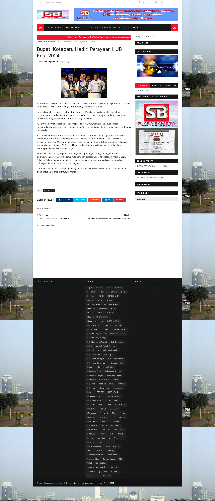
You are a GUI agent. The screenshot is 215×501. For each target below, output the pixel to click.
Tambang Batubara (95, 455)
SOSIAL (90, 450)
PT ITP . (110, 442)
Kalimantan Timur (114, 375)
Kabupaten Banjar (115, 358)
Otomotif (115, 421)
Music (122, 413)
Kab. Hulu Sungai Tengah (97, 342)
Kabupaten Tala (117, 363)
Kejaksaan (117, 388)
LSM (116, 409)
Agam (89, 288)
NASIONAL (103, 417)
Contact (59, 2)
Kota (101, 396)
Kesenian (91, 396)
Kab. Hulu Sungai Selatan (115, 333)
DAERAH (90, 300)
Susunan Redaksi (54, 28)
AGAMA (99, 288)
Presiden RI (118, 438)
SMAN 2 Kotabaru (112, 446)
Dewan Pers (93, 28)
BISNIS (101, 296)
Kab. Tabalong (93, 350)
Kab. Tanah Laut (93, 354)
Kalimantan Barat (94, 371)
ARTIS (109, 288)
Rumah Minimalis (94, 446)
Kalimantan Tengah (95, 375)
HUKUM (110, 313)
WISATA (90, 475)
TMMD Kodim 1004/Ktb (96, 463)
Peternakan (92, 434)
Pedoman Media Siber (74, 28)
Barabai (114, 292)
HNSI (113, 308)
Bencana (90, 296)
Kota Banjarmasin (112, 400)
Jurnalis (105, 329)
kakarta (90, 367)
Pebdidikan (115, 425)
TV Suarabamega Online (97, 471)
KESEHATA (100, 392)
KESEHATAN (113, 392)
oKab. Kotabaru (118, 417)
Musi (114, 413)
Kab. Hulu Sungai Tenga (96, 338)
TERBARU (142, 85)
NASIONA (91, 417)
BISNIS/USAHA (113, 296)
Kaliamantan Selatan (106, 367)
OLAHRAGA (92, 421)
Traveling (113, 467)
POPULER (156, 85)
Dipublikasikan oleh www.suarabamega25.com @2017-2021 (90, 483)
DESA (100, 300)
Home (39, 2)
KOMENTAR (171, 85)
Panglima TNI (92, 425)
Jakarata (108, 325)
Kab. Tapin (108, 354)
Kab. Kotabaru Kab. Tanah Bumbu (101, 346)
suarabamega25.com (55, 483)
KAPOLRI (121, 384)
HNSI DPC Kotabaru (95, 313)
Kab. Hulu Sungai (94, 333)
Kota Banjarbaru (113, 396)
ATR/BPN (118, 288)
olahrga (104, 421)
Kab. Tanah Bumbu (110, 350)
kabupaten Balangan (95, 358)
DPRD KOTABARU (111, 304)
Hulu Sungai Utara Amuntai (98, 317)
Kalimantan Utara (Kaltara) (97, 379)
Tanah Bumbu (112, 455)
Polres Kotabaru (103, 438)
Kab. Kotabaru (50, 42)
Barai (123, 292)
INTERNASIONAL (93, 325)
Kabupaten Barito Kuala (97, 363)
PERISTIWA (106, 430)
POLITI (111, 434)
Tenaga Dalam (109, 459)
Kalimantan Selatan (113, 371)
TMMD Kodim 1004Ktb (96, 467)
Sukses (100, 450)
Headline (103, 308)
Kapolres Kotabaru (106, 384)
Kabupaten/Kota (133, 28)
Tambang (110, 450)
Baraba (104, 292)
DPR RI (109, 300)
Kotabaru (91, 404)
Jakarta (118, 325)
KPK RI (101, 404)
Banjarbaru (92, 292)
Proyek (101, 442)
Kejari (89, 392)
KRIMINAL (91, 409)
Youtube (106, 475)
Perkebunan (119, 430)
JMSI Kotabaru (93, 329)
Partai (104, 425)
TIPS (120, 459)
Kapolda (116, 379)
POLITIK (121, 434)
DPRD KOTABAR (93, 304)
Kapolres (91, 384)
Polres (90, 438)
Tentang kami (49, 2)
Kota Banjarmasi (94, 400)
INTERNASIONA (113, 321)
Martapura (91, 413)
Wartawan (115, 471)
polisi (103, 434)
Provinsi (90, 442)
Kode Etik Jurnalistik (112, 28)
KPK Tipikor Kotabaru (116, 404)
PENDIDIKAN (92, 430)
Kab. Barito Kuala (119, 329)
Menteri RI (104, 413)
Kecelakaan (104, 388)
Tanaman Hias (93, 459)
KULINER (102, 409)
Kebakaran (91, 388)
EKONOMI (91, 308)
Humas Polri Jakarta (95, 321)
